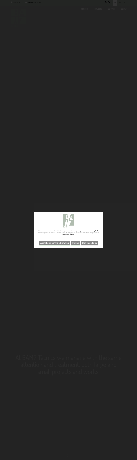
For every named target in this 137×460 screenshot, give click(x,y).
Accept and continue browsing (54, 243)
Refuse (75, 243)
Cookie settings (89, 243)
